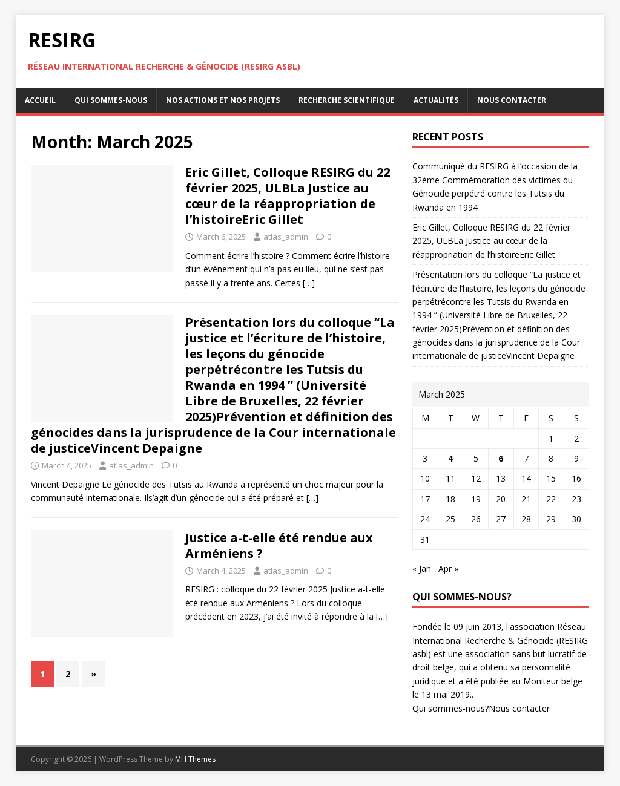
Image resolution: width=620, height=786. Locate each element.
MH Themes (195, 759)
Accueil (40, 100)
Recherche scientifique (346, 100)
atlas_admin (285, 236)
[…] (309, 283)
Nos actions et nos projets (223, 100)
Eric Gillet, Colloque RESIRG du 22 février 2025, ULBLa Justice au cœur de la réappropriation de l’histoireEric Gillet (287, 196)
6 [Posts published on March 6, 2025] (500, 458)
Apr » (448, 568)
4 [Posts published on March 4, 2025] (450, 458)
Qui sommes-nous (110, 100)
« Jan (421, 568)
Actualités (436, 100)
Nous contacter (511, 100)
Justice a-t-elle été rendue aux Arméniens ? (279, 545)
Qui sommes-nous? (450, 708)
